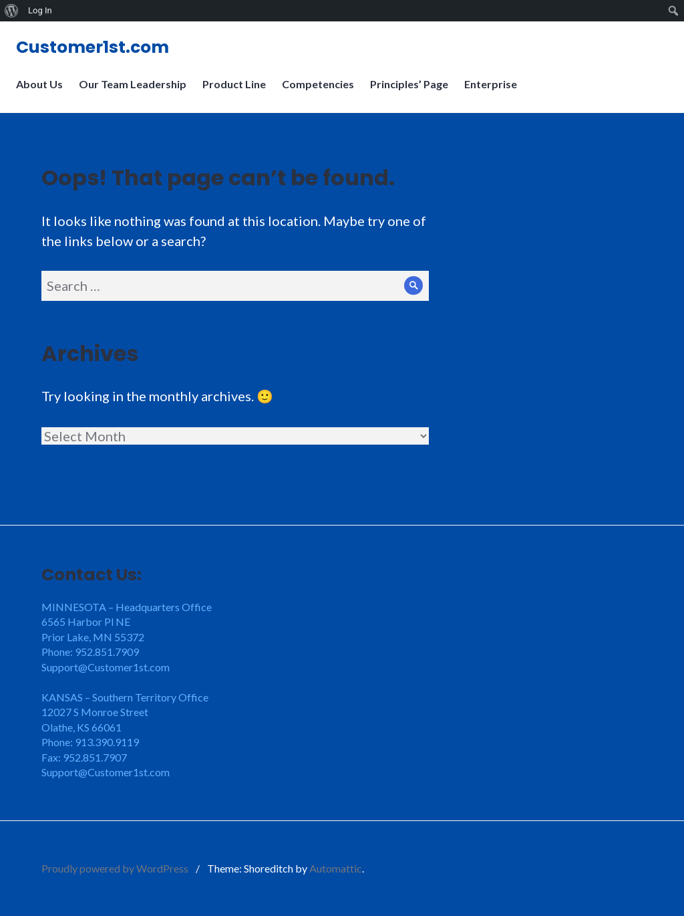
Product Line (238, 92)
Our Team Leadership (136, 92)
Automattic (335, 868)
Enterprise (494, 92)
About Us (43, 92)
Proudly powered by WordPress (114, 868)
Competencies (322, 92)
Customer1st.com (96, 51)
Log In (40, 10)
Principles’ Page (413, 92)
